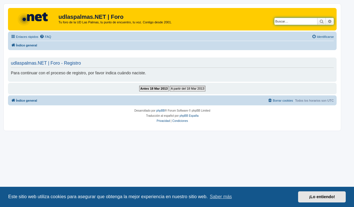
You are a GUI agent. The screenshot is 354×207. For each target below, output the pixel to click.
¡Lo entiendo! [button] (322, 196)
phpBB (160, 110)
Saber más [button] (221, 196)
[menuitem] (45, 36)
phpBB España (189, 115)
